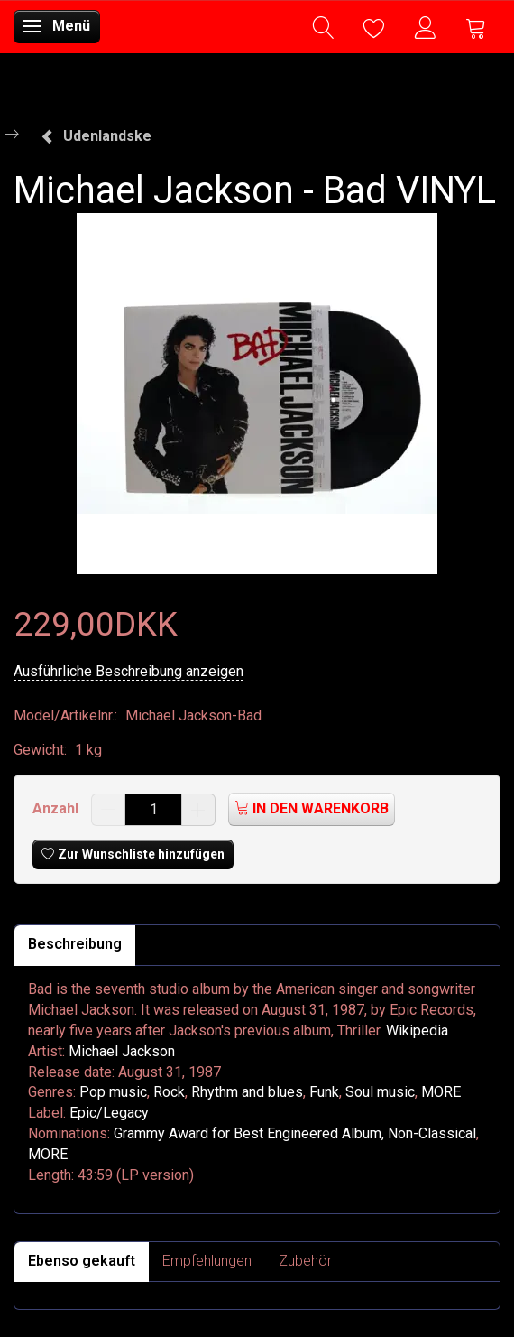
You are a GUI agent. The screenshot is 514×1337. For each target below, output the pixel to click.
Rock (169, 1091)
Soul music (380, 1091)
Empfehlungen (207, 1260)
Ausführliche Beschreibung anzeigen (128, 671)
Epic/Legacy (109, 1112)
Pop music (113, 1091)
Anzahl (57, 808)
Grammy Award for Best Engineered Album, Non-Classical (295, 1133)
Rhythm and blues (247, 1091)
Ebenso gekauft (81, 1260)
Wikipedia (417, 1030)
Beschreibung (75, 943)
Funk (324, 1091)
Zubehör (305, 1260)
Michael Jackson (122, 1051)
